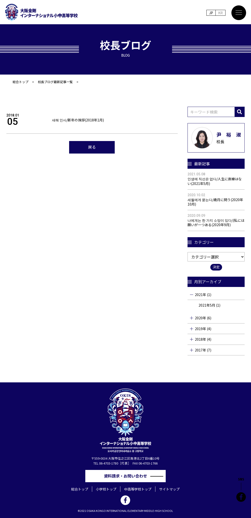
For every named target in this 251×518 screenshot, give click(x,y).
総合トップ (20, 81)
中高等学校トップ (137, 489)
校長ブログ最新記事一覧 (55, 81)
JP (211, 12)
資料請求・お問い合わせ (127, 476)
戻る (92, 147)
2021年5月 (207, 305)
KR (220, 12)
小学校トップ (106, 489)
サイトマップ (169, 489)
